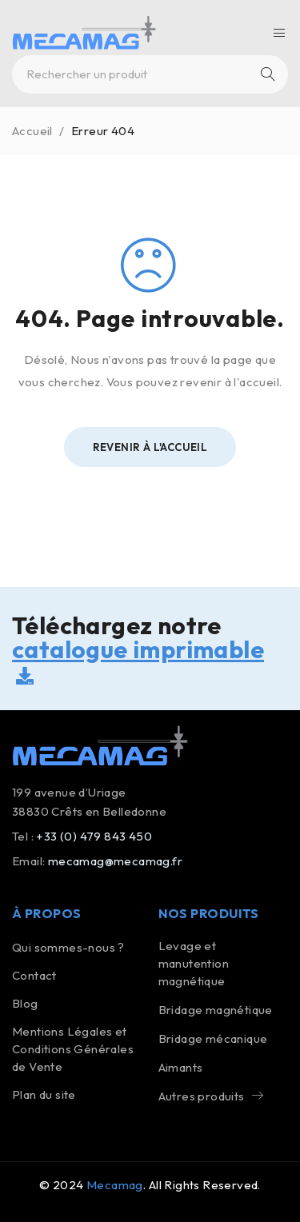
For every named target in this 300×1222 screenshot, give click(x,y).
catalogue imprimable (138, 659)
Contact (34, 975)
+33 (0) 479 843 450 (94, 836)
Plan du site (44, 1094)
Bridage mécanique (213, 1038)
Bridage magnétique (215, 1009)
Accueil (32, 130)
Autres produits (201, 1096)
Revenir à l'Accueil (150, 447)
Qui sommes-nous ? (68, 947)
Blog (25, 1003)
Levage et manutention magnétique (193, 963)
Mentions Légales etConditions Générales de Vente (73, 1049)
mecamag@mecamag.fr (115, 861)
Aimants (180, 1067)
